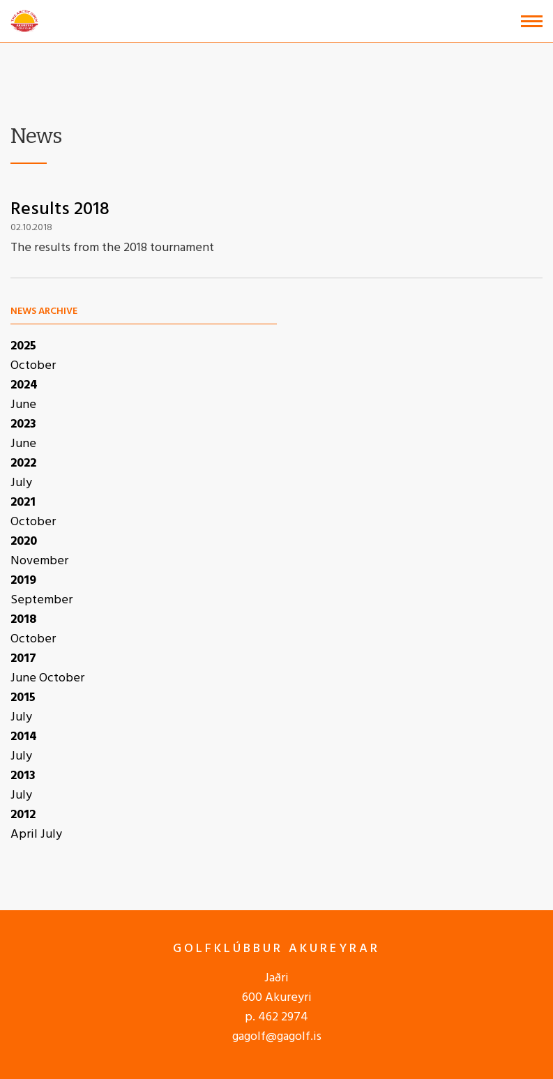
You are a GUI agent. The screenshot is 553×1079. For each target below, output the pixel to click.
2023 (23, 424)
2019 (23, 581)
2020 (23, 541)
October (33, 366)
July (21, 483)
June (23, 405)
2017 (23, 659)
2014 (23, 737)
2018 (23, 620)
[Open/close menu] (531, 21)
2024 (24, 385)
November (39, 561)
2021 (23, 502)
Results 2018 (59, 209)
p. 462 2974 (276, 1017)
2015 (23, 698)
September (41, 600)
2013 (23, 776)
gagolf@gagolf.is (276, 1037)
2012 (23, 815)
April (25, 834)
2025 (23, 346)
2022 (23, 463)
